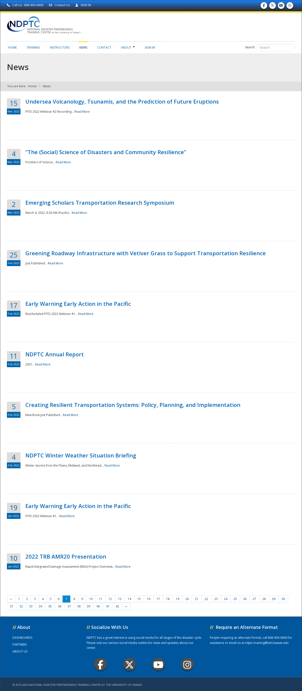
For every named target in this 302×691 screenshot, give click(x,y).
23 (216, 599)
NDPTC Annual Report (54, 354)
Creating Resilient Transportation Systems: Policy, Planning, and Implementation (132, 404)
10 (91, 599)
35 (50, 606)
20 (187, 599)
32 (21, 606)
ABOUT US (20, 651)
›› (126, 606)
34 (40, 606)
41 (107, 606)
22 (206, 599)
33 (31, 606)
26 (245, 599)
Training (33, 47)
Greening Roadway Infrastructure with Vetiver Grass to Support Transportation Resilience (145, 253)
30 (283, 599)
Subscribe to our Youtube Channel (281, 6)
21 (196, 599)
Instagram (187, 664)
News (83, 47)
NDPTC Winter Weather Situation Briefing (80, 455)
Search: (250, 47)
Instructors (60, 47)
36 (59, 606)
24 (225, 599)
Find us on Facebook (264, 6)
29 (273, 599)
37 (69, 606)
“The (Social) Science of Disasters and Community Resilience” (105, 152)
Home (12, 47)
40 (98, 606)
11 (100, 599)
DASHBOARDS (22, 638)
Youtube (158, 664)
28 (264, 599)
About (128, 47)
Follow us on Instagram (289, 6)
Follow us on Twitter (272, 6)
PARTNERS (20, 644)
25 (235, 599)
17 (158, 599)
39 (88, 606)
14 (129, 599)
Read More (82, 111)
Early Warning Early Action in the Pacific (78, 303)
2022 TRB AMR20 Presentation (65, 556)
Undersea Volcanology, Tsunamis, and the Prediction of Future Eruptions (122, 101)
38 (79, 606)
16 (148, 599)
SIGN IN (83, 5)
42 (117, 606)
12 (110, 599)
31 (11, 606)
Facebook (100, 664)
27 (254, 599)
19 (177, 599)
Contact (104, 47)
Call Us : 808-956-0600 (25, 5)
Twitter (129, 664)
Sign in (150, 47)
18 (168, 599)
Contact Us (60, 5)
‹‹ (11, 599)
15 (139, 599)
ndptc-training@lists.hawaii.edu (266, 643)
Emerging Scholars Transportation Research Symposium (99, 202)
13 (120, 599)
